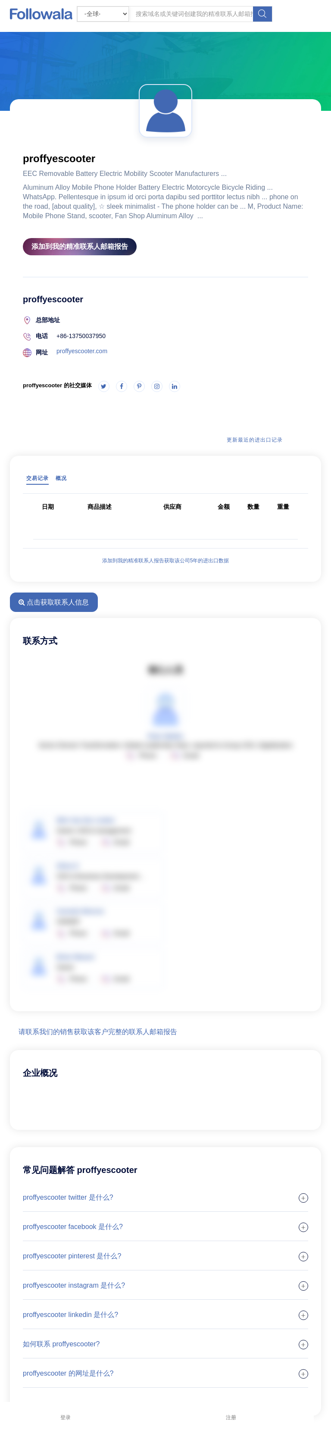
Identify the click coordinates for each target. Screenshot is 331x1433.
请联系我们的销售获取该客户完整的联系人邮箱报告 (98, 1031)
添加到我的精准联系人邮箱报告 (79, 246)
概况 (61, 478)
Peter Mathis (165, 736)
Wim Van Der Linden (85, 820)
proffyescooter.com (81, 351)
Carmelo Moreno (80, 911)
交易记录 (37, 478)
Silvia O (67, 865)
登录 (65, 1417)
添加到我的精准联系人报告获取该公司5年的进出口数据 (165, 561)
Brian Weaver (75, 956)
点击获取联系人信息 (54, 602)
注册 (231, 1417)
